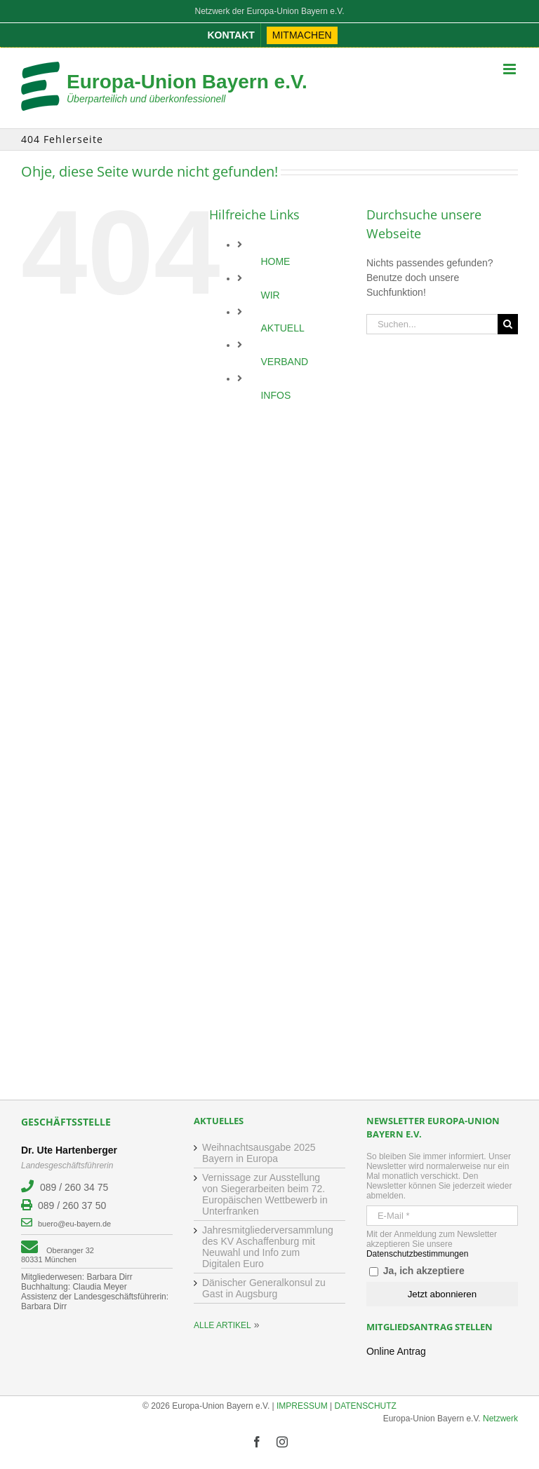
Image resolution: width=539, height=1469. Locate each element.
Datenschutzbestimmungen (417, 1254)
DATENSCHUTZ (366, 1406)
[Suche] (508, 324)
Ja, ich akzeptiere (417, 1270)
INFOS (275, 395)
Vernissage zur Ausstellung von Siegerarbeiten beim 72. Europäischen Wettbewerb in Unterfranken (265, 1194)
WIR (269, 295)
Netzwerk (500, 1418)
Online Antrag (396, 1351)
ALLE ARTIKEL (222, 1325)
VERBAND (284, 361)
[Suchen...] (432, 324)
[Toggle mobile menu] (510, 69)
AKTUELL (282, 328)
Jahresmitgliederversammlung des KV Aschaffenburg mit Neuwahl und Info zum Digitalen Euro (267, 1246)
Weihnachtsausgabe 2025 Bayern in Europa (259, 1153)
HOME (275, 261)
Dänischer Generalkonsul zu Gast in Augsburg (264, 1288)
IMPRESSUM (302, 1406)
